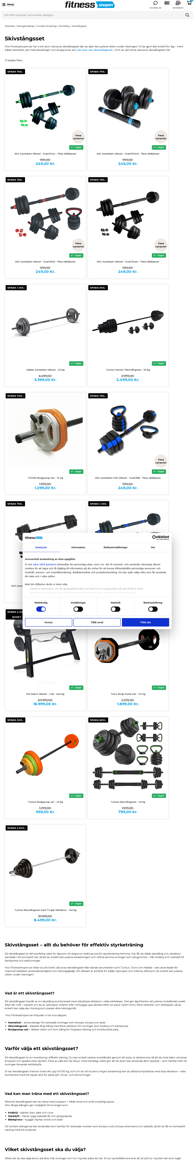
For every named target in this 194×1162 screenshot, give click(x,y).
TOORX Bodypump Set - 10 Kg (35, 370)
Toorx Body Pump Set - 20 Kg (159, 478)
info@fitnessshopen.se (20, 1109)
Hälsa (146, 1106)
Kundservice (155, 7)
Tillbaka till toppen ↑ (97, 1065)
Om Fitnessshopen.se (110, 1090)
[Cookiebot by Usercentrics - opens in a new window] (154, 537)
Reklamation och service (66, 1111)
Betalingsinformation (64, 1090)
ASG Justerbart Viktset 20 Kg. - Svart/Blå (35, 478)
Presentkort (150, 1116)
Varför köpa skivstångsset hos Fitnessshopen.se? (56, 1051)
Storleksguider (106, 1095)
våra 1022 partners (45, 564)
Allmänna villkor (61, 1100)
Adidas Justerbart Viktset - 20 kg (97, 261)
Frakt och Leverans (63, 1106)
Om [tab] (153, 547)
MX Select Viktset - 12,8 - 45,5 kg (97, 478)
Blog (100, 1121)
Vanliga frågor (105, 1106)
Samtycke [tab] (41, 547)
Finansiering (58, 1095)
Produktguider (106, 1100)
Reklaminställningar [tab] (116, 547)
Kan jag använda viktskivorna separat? (50, 1042)
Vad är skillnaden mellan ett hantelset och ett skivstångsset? (64, 1024)
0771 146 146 (13, 1105)
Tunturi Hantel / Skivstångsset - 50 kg (159, 261)
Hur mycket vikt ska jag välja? (45, 1033)
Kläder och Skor (153, 1111)
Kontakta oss (59, 1121)
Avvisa (49, 622)
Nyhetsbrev (178, 7)
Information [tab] (78, 547)
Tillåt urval (97, 622)
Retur (54, 1116)
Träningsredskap (153, 1100)
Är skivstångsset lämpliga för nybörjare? (51, 1015)
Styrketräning (151, 1095)
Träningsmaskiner (154, 1090)
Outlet (147, 1121)
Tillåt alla (145, 622)
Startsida (9, 26)
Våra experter (105, 1111)
